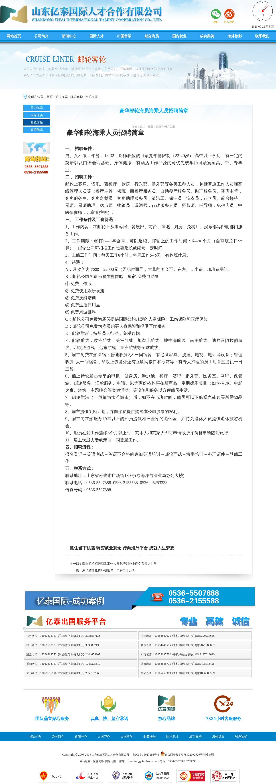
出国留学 (124, 36)
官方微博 (229, 22)
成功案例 (207, 36)
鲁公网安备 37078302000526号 (184, 754)
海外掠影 (234, 36)
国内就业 (179, 36)
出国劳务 (103, 736)
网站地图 (110, 761)
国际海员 (36, 115)
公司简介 (41, 36)
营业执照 (208, 754)
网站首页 (14, 36)
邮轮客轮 (76, 97)
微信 (216, 22)
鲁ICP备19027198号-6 (145, 754)
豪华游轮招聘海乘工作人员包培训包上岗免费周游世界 (119, 563)
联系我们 (262, 36)
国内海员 (36, 108)
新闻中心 (69, 36)
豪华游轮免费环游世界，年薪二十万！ (108, 570)
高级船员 (36, 130)
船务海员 (152, 36)
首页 (50, 97)
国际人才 (96, 36)
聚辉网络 (98, 761)
